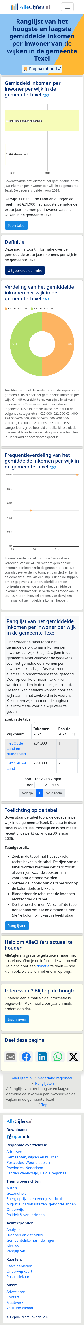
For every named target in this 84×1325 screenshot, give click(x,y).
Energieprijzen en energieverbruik (35, 1198)
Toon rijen (42, 785)
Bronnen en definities (24, 1235)
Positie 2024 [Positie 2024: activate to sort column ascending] (64, 731)
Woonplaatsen (38, 1162)
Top (44, 1104)
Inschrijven (17, 1019)
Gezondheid (16, 1193)
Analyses (13, 1229)
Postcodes (15, 1162)
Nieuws (12, 1245)
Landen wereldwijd (22, 1173)
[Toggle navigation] (67, 6)
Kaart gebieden (19, 1266)
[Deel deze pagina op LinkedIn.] (42, 1056)
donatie (43, 966)
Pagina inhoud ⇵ (42, 69)
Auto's (11, 1188)
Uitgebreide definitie (25, 270)
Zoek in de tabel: (44, 719)
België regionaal (53, 1173)
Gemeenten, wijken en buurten (32, 1157)
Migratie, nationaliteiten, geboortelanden (41, 1204)
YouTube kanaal (19, 1307)
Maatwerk (14, 1302)
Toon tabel (16, 225)
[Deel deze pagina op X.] (73, 1056)
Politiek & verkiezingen (25, 1214)
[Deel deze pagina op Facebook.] (26, 1056)
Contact (12, 1297)
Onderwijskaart (19, 1271)
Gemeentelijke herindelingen (30, 1240)
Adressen (14, 1151)
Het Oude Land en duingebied (16, 748)
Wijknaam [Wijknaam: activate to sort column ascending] (16, 734)
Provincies (15, 1167)
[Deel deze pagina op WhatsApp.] (58, 1056)
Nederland (34, 1167)
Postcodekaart (18, 1276)
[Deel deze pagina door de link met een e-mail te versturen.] (10, 1056)
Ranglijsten (17, 925)
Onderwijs (15, 1209)
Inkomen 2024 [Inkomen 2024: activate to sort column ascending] (41, 731)
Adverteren (15, 1291)
